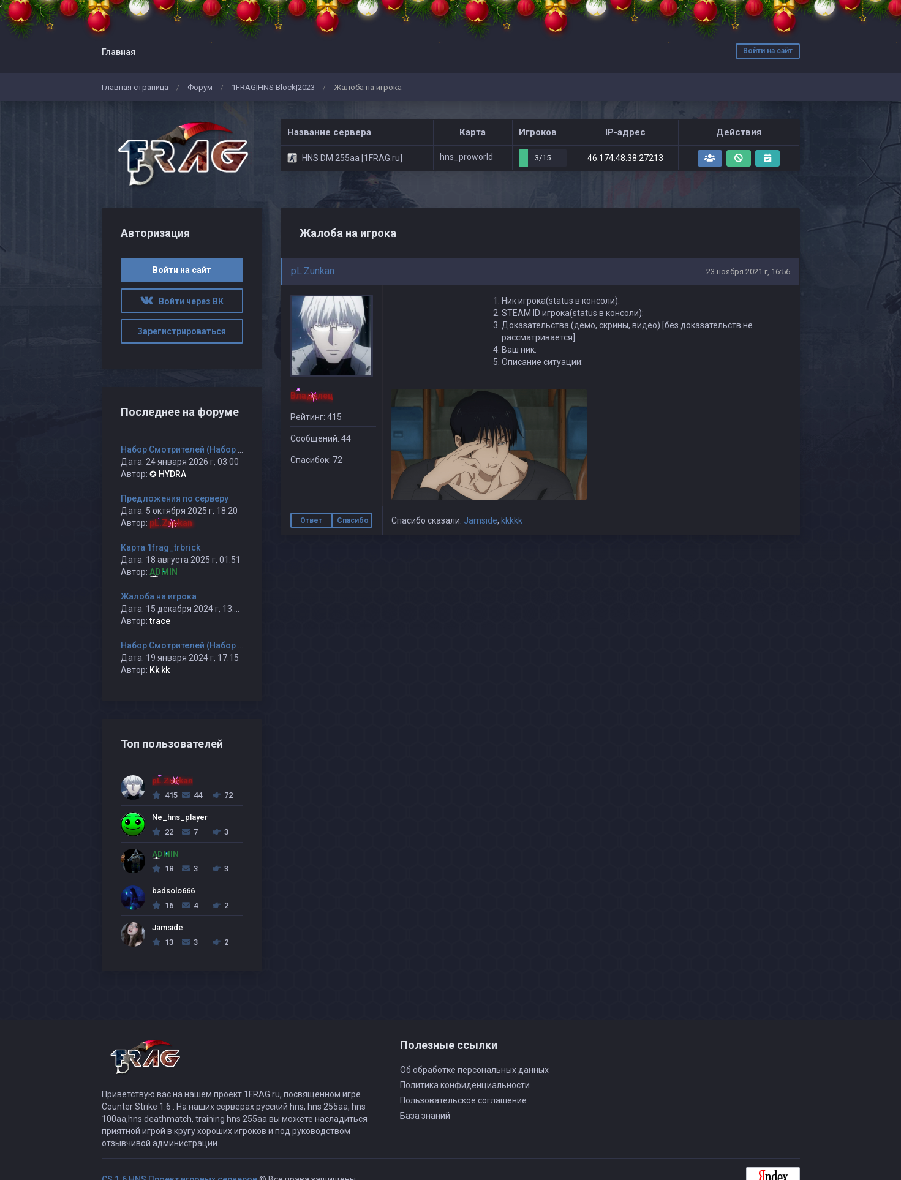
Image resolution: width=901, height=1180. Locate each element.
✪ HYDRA (167, 474)
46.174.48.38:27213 (625, 158)
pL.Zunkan (312, 271)
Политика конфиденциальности (465, 1085)
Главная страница (135, 87)
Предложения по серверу (174, 498)
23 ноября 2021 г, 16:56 (748, 271)
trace (159, 621)
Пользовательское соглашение (463, 1100)
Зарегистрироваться (181, 331)
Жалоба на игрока (159, 596)
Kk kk (159, 670)
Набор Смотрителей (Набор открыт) (196, 449)
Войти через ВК (182, 301)
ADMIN (163, 572)
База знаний (425, 1116)
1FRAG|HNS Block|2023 (273, 87)
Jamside (480, 520)
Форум (200, 87)
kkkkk (511, 520)
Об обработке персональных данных (474, 1070)
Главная (118, 52)
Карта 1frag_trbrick (160, 547)
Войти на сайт (768, 51)
